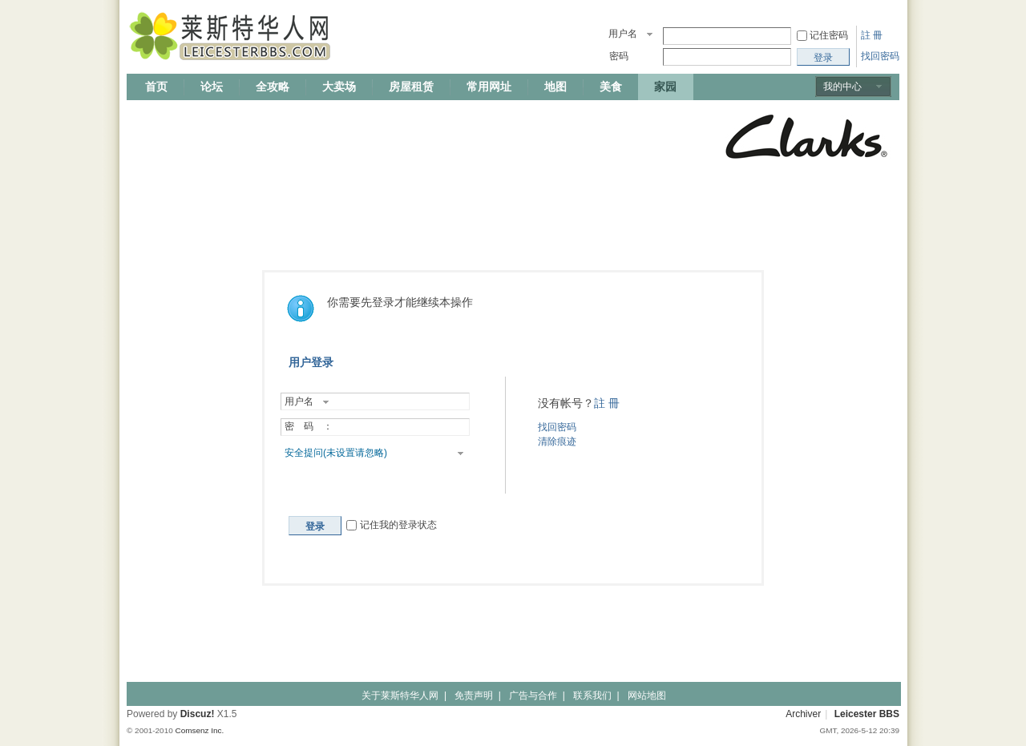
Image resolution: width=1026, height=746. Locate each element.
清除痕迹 (557, 441)
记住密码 (829, 35)
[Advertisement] (418, 138)
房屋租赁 (411, 86)
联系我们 (592, 695)
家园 (665, 86)
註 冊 (872, 35)
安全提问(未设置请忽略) (336, 452)
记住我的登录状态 (391, 524)
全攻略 (272, 86)
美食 (611, 86)
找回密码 (880, 56)
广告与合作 (533, 695)
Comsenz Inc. (199, 730)
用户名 (622, 33)
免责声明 (473, 695)
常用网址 (489, 86)
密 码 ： (309, 426)
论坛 (211, 86)
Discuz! (197, 714)
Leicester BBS (866, 714)
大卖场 (339, 86)
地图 (555, 86)
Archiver (803, 714)
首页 (156, 86)
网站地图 (647, 695)
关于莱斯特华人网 (400, 695)
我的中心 (842, 86)
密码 (618, 56)
